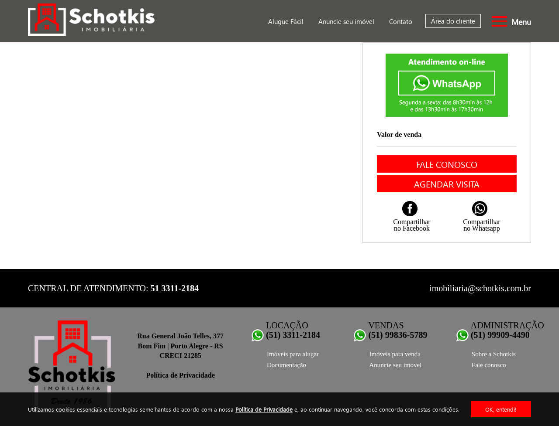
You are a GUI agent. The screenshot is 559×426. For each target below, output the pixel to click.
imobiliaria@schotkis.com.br (480, 288)
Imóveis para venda (394, 354)
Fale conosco (446, 164)
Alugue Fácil (286, 21)
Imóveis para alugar (293, 354)
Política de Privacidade (264, 409)
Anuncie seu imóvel (346, 21)
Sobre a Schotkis (494, 354)
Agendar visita (447, 183)
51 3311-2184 (175, 288)
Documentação (286, 364)
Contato (400, 21)
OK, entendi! (501, 409)
